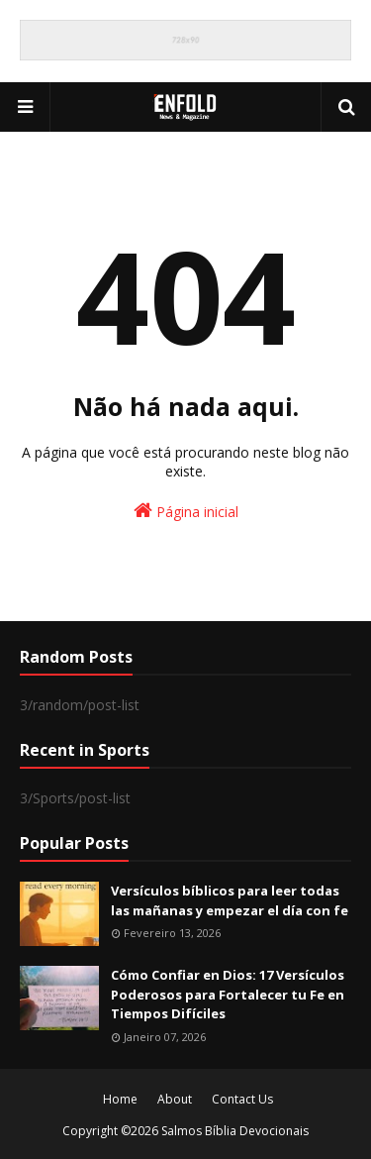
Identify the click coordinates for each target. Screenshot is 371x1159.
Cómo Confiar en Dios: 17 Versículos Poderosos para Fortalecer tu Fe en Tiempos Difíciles (227, 994)
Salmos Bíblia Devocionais (235, 1130)
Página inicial (186, 510)
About (174, 1099)
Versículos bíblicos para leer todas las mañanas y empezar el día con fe (229, 900)
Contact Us (242, 1099)
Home (120, 1099)
